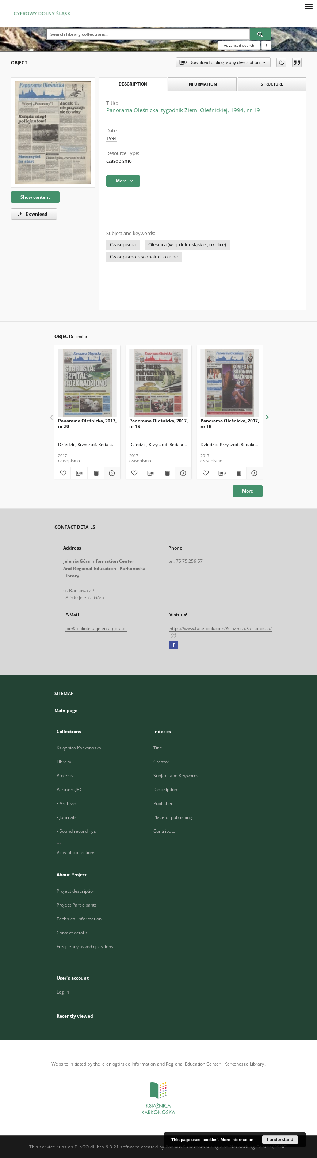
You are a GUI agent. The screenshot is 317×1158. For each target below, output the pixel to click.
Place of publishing (172, 817)
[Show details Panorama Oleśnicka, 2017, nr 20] (111, 473)
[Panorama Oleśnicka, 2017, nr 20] (87, 383)
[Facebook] (173, 645)
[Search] (260, 34)
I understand (280, 1139)
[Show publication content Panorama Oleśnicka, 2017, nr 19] (167, 473)
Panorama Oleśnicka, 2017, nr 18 (229, 423)
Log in (63, 992)
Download (31, 214)
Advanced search (239, 45)
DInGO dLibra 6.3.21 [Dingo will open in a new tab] (97, 1147)
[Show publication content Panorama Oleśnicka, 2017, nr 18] (238, 473)
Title (158, 748)
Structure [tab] (272, 84)
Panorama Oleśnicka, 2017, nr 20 (87, 423)
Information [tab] (202, 84)
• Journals (66, 817)
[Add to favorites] (281, 62)
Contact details (72, 933)
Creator (161, 762)
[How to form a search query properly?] (266, 45)
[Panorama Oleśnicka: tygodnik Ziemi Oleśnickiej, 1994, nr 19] (53, 132)
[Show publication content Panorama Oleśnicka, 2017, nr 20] (96, 473)
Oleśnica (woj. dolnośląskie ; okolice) (187, 245)
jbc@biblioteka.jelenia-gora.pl (96, 628)
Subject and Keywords (176, 775)
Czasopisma (123, 245)
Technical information (79, 919)
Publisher (163, 803)
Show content (35, 197)
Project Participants (77, 905)
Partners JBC (70, 789)
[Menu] (308, 6)
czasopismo (119, 161)
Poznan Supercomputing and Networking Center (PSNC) (226, 1147)
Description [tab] (133, 84)
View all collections (76, 852)
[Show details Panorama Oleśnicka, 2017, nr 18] (253, 473)
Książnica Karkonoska (79, 748)
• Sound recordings (76, 831)
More (247, 491)
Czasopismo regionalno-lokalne (144, 257)
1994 (111, 138)
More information (237, 1140)
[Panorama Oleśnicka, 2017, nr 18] (230, 383)
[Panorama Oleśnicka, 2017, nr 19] (158, 383)
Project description (76, 891)
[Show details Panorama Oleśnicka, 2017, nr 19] (182, 473)
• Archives (67, 803)
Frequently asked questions (85, 947)
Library (64, 762)
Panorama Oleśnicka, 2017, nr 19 (158, 423)
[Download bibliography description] (79, 473)
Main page (65, 710)
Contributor (165, 831)
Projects (65, 775)
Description (165, 789)
